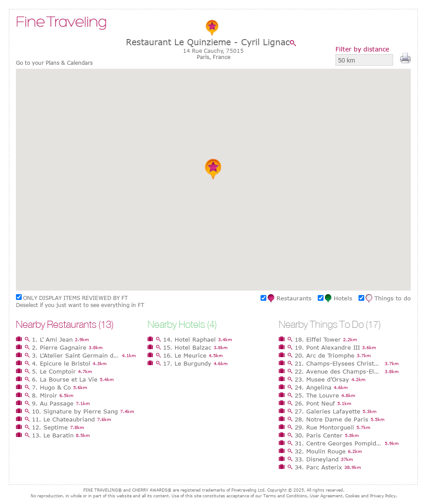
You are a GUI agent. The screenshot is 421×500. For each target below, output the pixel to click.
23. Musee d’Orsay (322, 379)
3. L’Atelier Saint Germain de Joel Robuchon (76, 355)
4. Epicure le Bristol (61, 363)
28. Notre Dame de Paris (331, 419)
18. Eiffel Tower (318, 339)
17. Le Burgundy (187, 363)
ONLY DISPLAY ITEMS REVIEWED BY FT (75, 298)
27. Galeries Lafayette (327, 411)
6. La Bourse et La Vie (64, 379)
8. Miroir (44, 395)
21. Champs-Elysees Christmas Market (338, 363)
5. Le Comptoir (54, 371)
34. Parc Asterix (318, 467)
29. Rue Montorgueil (324, 427)
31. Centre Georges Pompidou (338, 443)
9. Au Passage (53, 403)
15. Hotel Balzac (187, 347)
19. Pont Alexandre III (327, 347)
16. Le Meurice (185, 355)
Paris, (205, 57)
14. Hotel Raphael (189, 339)
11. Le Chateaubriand (63, 419)
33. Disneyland (317, 459)
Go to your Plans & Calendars (54, 63)
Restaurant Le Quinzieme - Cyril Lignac (208, 42)
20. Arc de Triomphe (325, 355)
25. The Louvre (317, 395)
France (221, 57)
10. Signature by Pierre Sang (75, 411)
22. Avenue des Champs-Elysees (338, 371)
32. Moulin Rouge (320, 451)
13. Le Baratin (53, 435)
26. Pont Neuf (315, 403)
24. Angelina (313, 387)
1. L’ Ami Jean (52, 339)
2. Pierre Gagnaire (59, 347)
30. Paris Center (319, 435)
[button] (213, 169)
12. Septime (50, 427)
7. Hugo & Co (51, 387)
